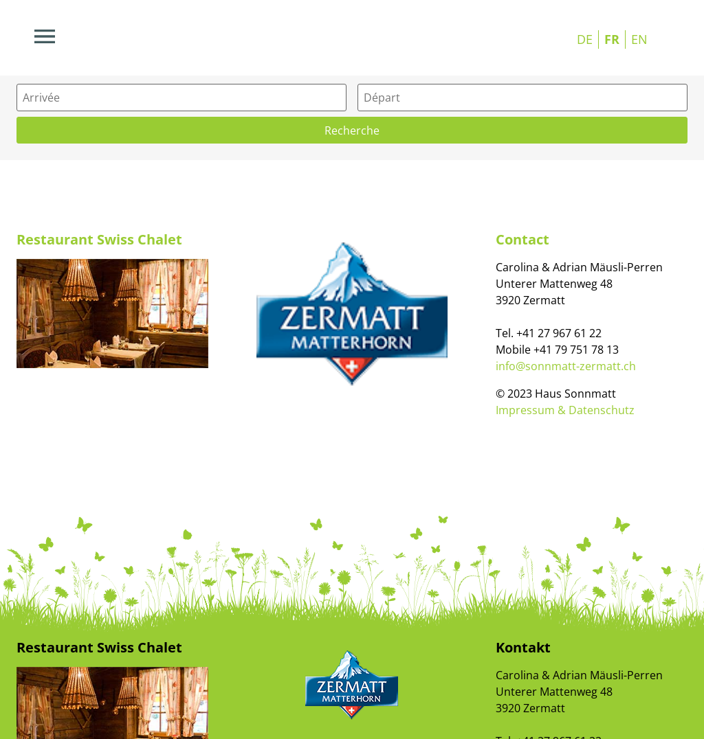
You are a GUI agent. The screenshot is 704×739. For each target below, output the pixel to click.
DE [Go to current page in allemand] (585, 39)
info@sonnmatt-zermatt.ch (566, 366)
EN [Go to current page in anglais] (639, 39)
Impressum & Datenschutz (565, 410)
